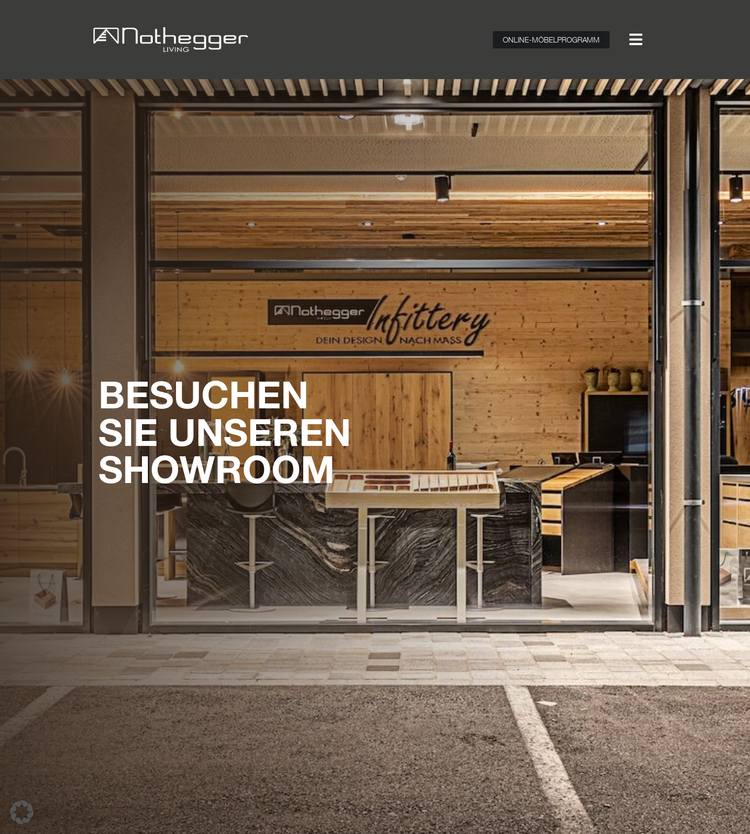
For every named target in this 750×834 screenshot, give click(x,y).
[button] (22, 812)
